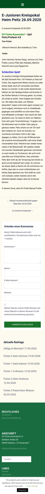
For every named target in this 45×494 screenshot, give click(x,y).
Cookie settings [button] (32, 486)
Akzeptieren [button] (22, 490)
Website (7, 292)
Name (7, 268)
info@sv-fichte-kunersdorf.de (14, 448)
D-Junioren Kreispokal (21, 211)
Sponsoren (6, 474)
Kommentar (10, 247)
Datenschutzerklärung (11, 418)
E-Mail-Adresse (11, 280)
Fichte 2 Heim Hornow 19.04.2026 (22, 356)
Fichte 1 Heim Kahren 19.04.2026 (22, 363)
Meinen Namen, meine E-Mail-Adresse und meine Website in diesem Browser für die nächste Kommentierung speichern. (22, 311)
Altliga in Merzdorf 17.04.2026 (20, 348)
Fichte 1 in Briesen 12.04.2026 (20, 371)
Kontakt (5, 471)
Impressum (7, 415)
